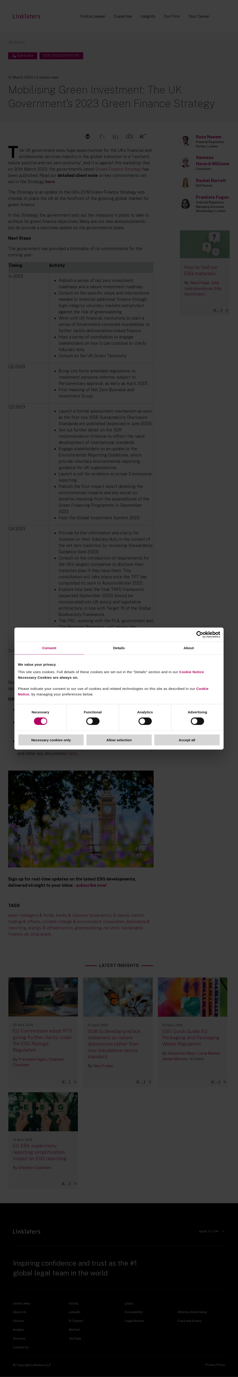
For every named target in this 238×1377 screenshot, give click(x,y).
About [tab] (189, 648)
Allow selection (119, 740)
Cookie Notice (191, 672)
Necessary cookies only (51, 740)
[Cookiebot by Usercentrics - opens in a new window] (199, 634)
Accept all (187, 740)
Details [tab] (119, 648)
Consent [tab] (49, 648)
